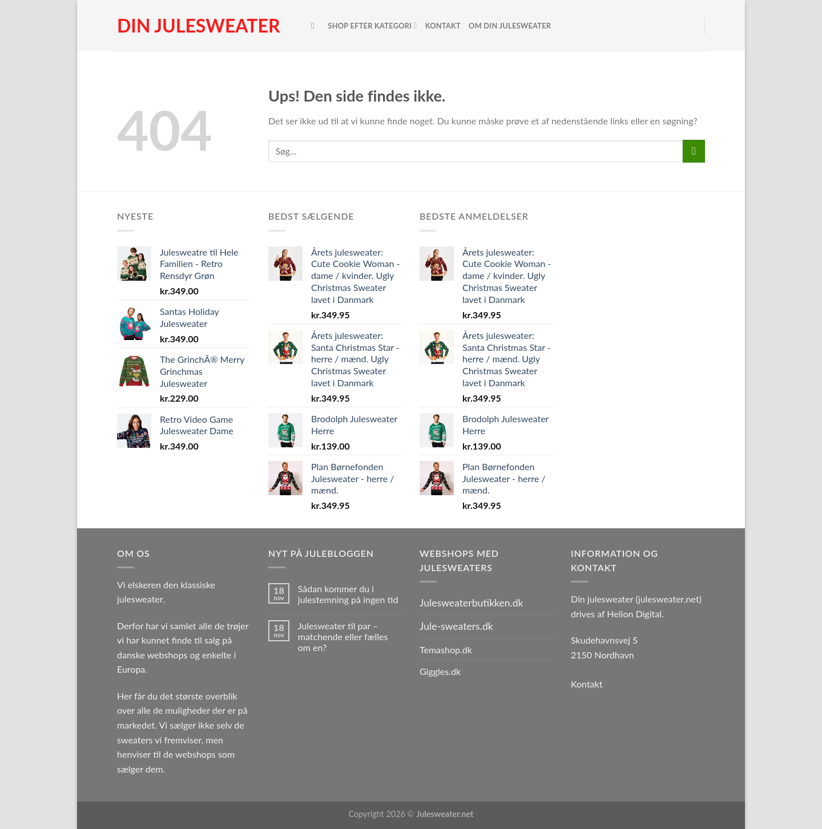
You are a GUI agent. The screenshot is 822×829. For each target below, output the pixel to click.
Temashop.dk (446, 649)
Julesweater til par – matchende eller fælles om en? (343, 636)
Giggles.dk (440, 671)
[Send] (694, 151)
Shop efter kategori (372, 25)
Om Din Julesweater (510, 25)
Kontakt (443, 25)
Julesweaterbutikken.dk (471, 603)
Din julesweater (198, 26)
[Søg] (315, 26)
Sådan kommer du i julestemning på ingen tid (348, 594)
